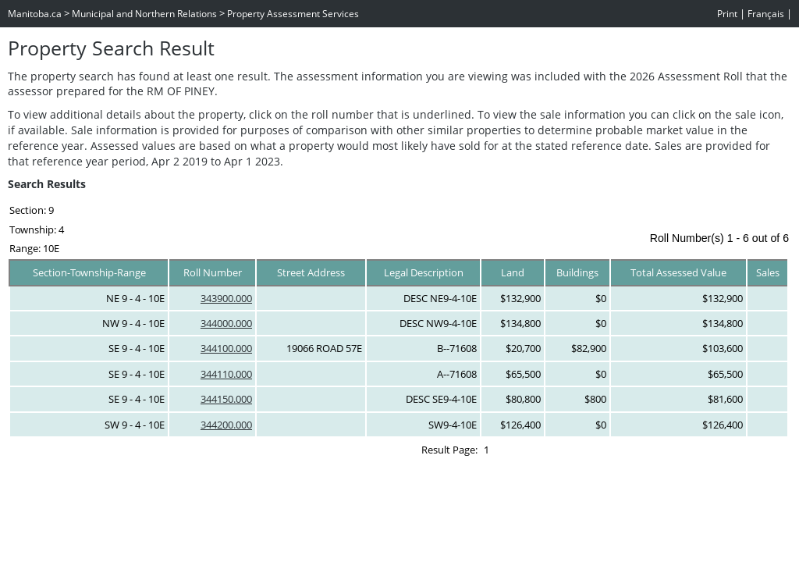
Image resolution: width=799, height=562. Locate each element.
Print (727, 14)
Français (766, 14)
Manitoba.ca (35, 14)
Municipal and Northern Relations (144, 14)
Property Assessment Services (293, 14)
